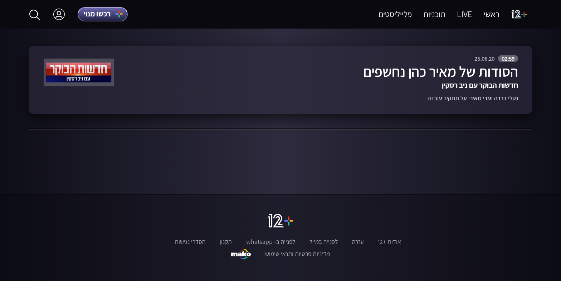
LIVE (464, 14)
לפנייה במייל (323, 242)
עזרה (358, 242)
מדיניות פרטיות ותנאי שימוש (297, 254)
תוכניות (434, 14)
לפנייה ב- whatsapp (270, 242)
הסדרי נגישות (190, 242)
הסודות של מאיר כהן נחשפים (440, 71)
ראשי (491, 14)
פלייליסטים (395, 14)
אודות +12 (389, 242)
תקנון (226, 242)
